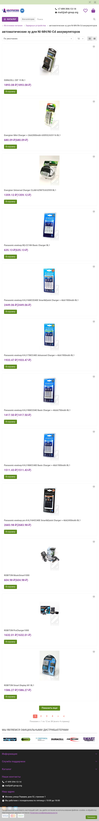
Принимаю (91, 817)
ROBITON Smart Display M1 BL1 (19, 685)
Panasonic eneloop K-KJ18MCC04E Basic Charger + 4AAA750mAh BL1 (37, 410)
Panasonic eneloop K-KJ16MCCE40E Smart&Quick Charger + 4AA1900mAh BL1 (41, 300)
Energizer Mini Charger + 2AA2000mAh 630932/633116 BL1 (32, 135)
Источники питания (13, 25)
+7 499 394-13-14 (65, 9)
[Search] (66, 19)
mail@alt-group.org (66, 12)
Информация (49, 753)
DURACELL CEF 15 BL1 (14, 80)
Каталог (49, 769)
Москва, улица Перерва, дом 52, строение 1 (25, 797)
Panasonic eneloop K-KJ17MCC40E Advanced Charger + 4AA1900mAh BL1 (39, 355)
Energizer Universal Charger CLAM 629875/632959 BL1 (30, 190)
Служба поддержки (49, 761)
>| (64, 716)
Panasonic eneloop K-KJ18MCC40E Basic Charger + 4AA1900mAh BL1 (37, 465)
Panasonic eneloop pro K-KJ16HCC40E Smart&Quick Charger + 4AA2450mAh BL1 (42, 520)
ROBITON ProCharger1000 (16, 630)
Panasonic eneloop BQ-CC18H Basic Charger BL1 (27, 245)
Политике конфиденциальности (43, 813)
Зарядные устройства (36, 25)
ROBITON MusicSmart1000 (16, 575)
